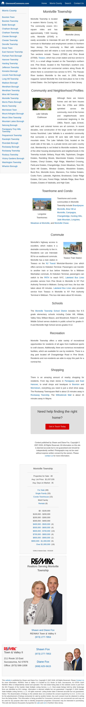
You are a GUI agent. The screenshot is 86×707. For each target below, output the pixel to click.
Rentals (41, 503)
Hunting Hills (76, 216)
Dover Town (7, 48)
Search (68, 3)
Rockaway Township (40, 395)
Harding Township (10, 63)
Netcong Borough (9, 125)
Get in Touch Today (57, 426)
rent (44, 703)
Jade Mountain (63, 220)
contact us (49, 456)
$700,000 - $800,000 (41, 534)
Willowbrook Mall (63, 395)
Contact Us (79, 3)
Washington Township (11, 162)
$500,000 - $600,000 (41, 527)
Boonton (76, 384)
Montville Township (10, 98)
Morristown (35, 388)
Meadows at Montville (40, 223)
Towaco (42, 58)
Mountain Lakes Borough (13, 121)
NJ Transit (51, 263)
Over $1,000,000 (43, 544)
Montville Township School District (51, 311)
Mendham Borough (10, 87)
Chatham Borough (10, 29)
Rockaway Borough (10, 147)
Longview (75, 220)
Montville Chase (62, 223)
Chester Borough (9, 36)
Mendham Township (11, 90)
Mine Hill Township (10, 94)
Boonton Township (10, 21)
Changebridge (63, 216)
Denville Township (10, 44)
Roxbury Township (10, 155)
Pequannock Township (12, 135)
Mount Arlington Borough (13, 114)
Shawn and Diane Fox (43, 630)
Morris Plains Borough (12, 102)
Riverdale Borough (10, 143)
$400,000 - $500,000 (41, 524)
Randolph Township (10, 139)
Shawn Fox (43, 649)
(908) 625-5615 (43, 666)
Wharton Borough (10, 166)
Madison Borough (10, 83)
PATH (46, 277)
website (8, 680)
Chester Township (10, 40)
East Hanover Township (12, 52)
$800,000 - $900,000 (41, 538)
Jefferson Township (10, 67)
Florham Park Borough (12, 56)
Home (44, 3)
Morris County (56, 3)
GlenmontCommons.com (17, 3)
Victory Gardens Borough (13, 158)
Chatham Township (10, 33)
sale (38, 703)
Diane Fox (43, 661)
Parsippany (70, 381)
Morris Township (9, 106)
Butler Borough (8, 25)
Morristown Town (9, 110)
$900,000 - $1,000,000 (40, 541)
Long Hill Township (10, 79)
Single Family (41, 493)
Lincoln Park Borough (11, 75)
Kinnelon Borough (10, 71)
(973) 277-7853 (43, 637)
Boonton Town (8, 17)
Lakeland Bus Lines (74, 277)
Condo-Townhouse (41, 497)
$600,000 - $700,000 (41, 531)
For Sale (41, 490)
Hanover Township (10, 59)
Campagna (71, 212)
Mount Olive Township (11, 117)
